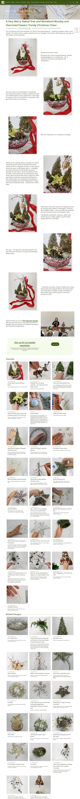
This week (7, 2)
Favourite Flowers (35, 2)
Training (47, 2)
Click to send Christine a (24, 28)
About (51, 2)
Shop (55, 2)
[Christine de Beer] (3, 2)
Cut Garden (23, 2)
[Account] (73, 2)
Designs (13, 2)
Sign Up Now (55, 344)
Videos (28, 2)
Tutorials (18, 2)
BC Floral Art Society (30, 321)
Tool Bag (42, 2)
